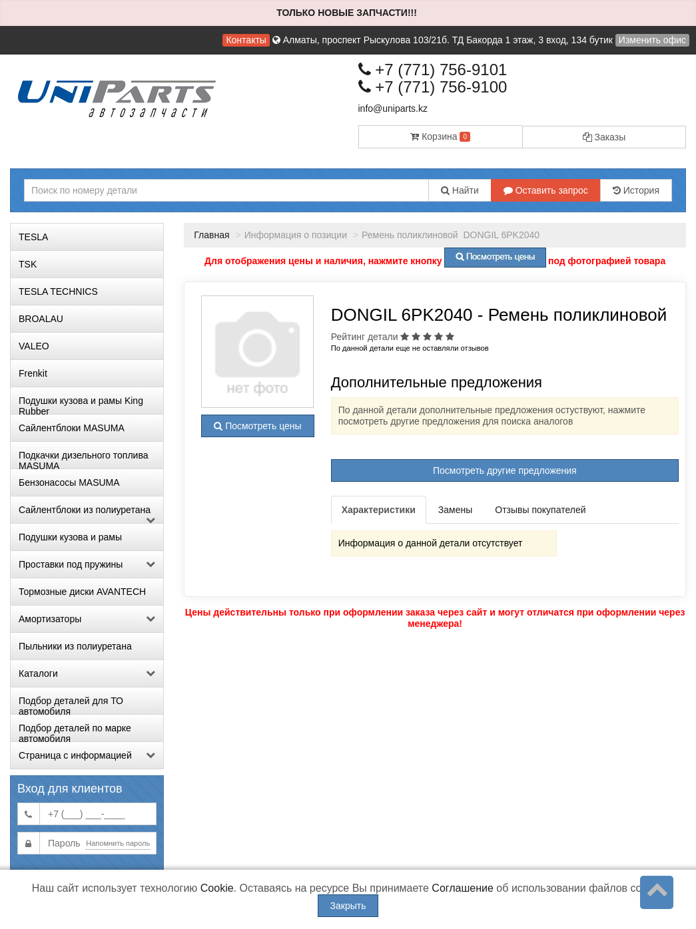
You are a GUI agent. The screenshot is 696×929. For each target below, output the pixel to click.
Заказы (604, 137)
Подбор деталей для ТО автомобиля (71, 704)
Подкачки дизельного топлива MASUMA (83, 459)
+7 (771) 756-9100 (433, 87)
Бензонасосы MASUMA (69, 482)
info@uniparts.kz (393, 108)
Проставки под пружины (87, 564)
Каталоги (87, 673)
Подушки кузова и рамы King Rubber (81, 404)
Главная (211, 235)
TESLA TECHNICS (58, 291)
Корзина (440, 136)
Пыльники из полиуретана (75, 646)
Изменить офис (652, 40)
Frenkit (33, 373)
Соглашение (463, 888)
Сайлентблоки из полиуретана (87, 513)
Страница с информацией (87, 755)
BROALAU (41, 318)
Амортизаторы (87, 619)
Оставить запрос (546, 190)
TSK (28, 264)
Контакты (246, 40)
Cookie (217, 888)
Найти (460, 190)
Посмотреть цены (257, 426)
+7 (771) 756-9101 (433, 70)
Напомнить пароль (118, 843)
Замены (455, 509)
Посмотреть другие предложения (505, 470)
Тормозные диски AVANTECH (82, 591)
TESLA (33, 237)
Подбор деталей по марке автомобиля (75, 732)
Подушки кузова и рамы (70, 537)
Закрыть (348, 905)
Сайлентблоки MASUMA (72, 428)
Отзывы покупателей (540, 509)
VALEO (34, 346)
